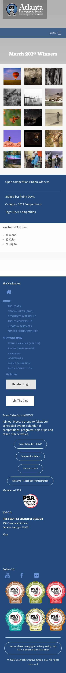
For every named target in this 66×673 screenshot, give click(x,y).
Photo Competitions (21, 348)
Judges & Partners (20, 326)
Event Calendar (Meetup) (24, 343)
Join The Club (20, 400)
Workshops (15, 358)
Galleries (11, 374)
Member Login (21, 384)
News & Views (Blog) (20, 311)
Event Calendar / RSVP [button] (30, 444)
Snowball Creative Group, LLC (32, 659)
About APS (14, 306)
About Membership (20, 321)
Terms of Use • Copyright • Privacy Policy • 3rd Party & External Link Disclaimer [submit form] (33, 648)
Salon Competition (20, 368)
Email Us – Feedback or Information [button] (30, 480)
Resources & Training (22, 316)
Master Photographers (23, 331)
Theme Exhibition (19, 363)
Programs (14, 353)
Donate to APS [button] (30, 468)
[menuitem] (33, 292)
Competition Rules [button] (30, 456)
